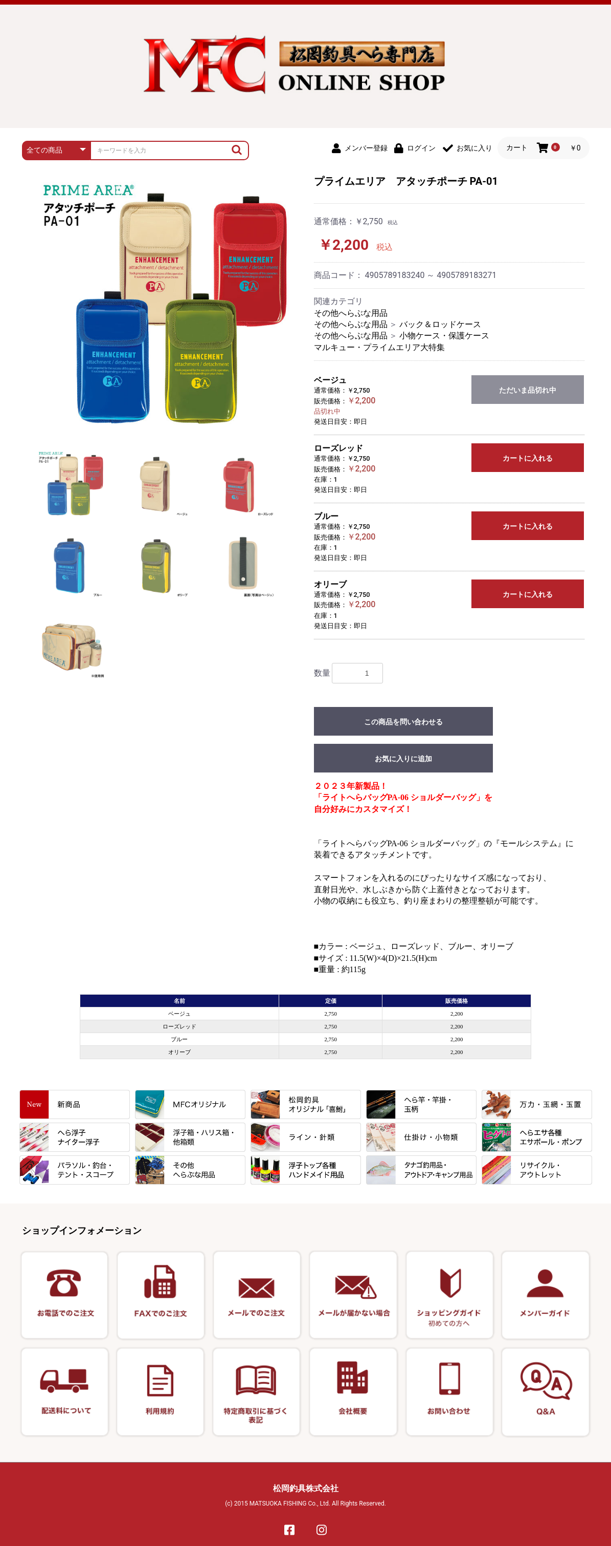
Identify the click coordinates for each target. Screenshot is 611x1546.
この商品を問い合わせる (403, 722)
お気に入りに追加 (403, 759)
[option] (166, 305)
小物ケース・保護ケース (444, 335)
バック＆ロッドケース (440, 324)
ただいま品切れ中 (527, 390)
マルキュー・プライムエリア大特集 (379, 347)
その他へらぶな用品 (351, 313)
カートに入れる (528, 458)
